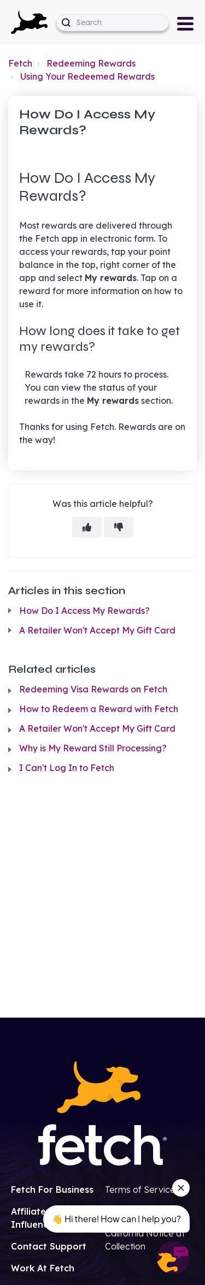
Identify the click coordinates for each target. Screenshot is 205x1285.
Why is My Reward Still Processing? (93, 748)
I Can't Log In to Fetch (66, 767)
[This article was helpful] (87, 527)
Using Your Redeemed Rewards (87, 76)
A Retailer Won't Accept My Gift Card (97, 630)
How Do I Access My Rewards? (84, 610)
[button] (29, 22)
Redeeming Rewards (91, 63)
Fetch (20, 63)
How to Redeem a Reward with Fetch (98, 708)
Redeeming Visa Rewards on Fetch (93, 689)
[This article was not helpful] (118, 527)
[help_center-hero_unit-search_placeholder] (112, 22)
